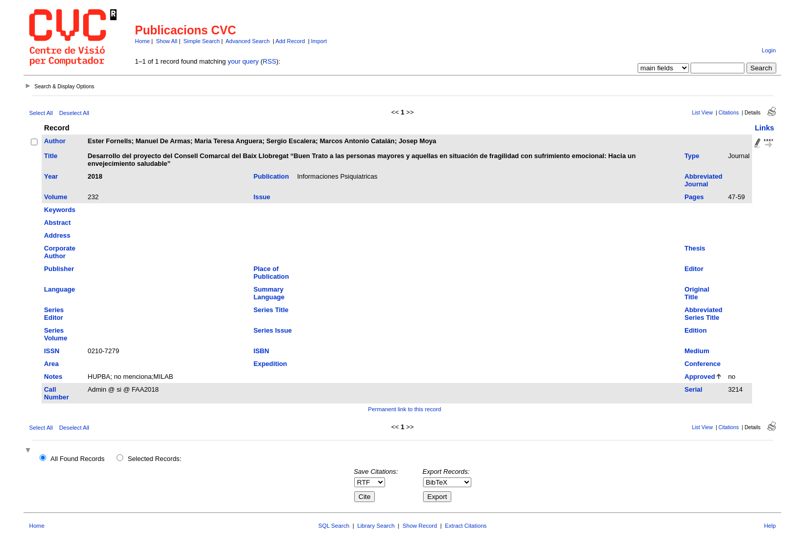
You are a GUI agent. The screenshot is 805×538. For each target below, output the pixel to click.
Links (764, 128)
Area (51, 364)
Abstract (57, 222)
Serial (693, 389)
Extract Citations (466, 526)
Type (691, 156)
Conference (702, 364)
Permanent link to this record (404, 409)
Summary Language (269, 293)
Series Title (271, 310)
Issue (262, 197)
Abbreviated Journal (703, 180)
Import (319, 41)
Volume (55, 197)
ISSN (52, 351)
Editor (693, 269)
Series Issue (273, 330)
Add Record (290, 41)
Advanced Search (247, 41)
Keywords (59, 210)
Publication (271, 176)
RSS (269, 61)
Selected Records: (155, 459)
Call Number (56, 393)
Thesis (694, 248)
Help (770, 526)
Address (57, 235)
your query (243, 61)
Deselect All (74, 113)
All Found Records (77, 459)
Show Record (419, 526)
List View (702, 113)
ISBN (262, 351)
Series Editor (54, 313)
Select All (41, 113)
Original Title (696, 293)
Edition (695, 330)
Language (59, 289)
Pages (694, 197)
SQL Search (334, 526)
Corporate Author (59, 252)
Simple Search (201, 41)
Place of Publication (271, 272)
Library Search (376, 526)
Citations (728, 113)
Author (55, 141)
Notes (53, 376)
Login (769, 50)
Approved (699, 376)
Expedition (270, 364)
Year (51, 176)
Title (50, 156)
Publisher (59, 269)
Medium (696, 351)
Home (142, 41)
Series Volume (55, 334)
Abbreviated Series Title (703, 313)
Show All (167, 41)
